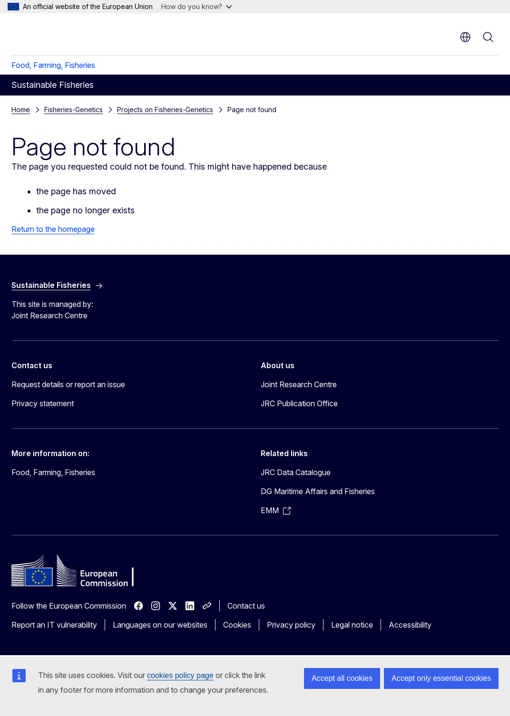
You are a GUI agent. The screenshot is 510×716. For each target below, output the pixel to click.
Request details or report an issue (68, 384)
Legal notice (352, 625)
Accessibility (410, 625)
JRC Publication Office (299, 403)
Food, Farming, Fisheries (53, 65)
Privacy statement (42, 403)
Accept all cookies (342, 678)
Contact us (246, 606)
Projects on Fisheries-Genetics (165, 109)
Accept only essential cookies (441, 678)
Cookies (237, 625)
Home (20, 109)
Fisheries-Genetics (73, 109)
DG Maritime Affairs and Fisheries (318, 491)
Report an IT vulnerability (54, 625)
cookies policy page (180, 675)
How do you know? (196, 6)
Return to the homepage (53, 229)
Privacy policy (291, 625)
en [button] (465, 37)
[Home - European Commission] (69, 33)
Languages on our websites (160, 625)
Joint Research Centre (299, 384)
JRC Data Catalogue (296, 472)
